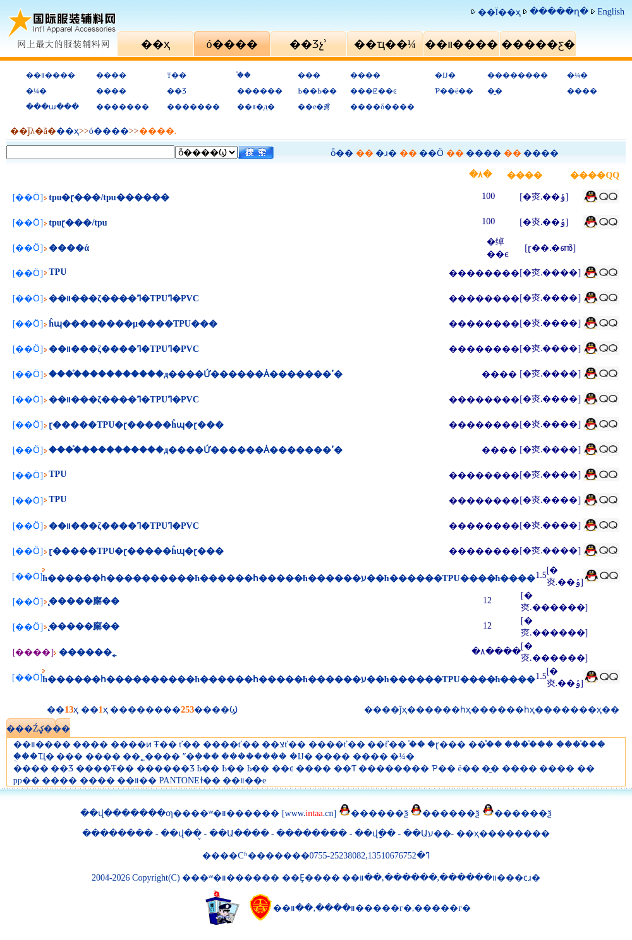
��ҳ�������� (503, 833)
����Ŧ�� (105, 768)
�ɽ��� (446, 744)
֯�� (244, 75)
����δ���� (382, 106)
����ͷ (131, 744)
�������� (517, 75)
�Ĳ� (445, 75)
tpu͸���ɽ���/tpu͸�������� (78, 222)
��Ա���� (239, 833)
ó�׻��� (109, 131)
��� (309, 75)
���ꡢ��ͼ (373, 91)
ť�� (189, 744)
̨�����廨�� (84, 601)
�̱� (494, 91)
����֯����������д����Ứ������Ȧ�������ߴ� (196, 374)
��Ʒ (176, 91)
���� (111, 75)
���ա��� (52, 106)
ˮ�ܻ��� (201, 756)
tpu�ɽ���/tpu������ (109, 197)
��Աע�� (427, 833)
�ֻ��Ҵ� (33, 756)
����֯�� (529, 744)
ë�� (468, 768)
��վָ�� (376, 833)
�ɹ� (386, 153)
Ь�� (208, 768)
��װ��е (244, 780)
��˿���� (151, 756)
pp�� (26, 780)
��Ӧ (431, 153)
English (610, 11)
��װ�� (137, 780)
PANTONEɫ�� (190, 780)
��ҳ (67, 131)
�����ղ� (559, 11)
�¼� (577, 75)
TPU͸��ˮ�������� (57, 272)
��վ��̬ (181, 833)
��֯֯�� (485, 744)
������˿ (87, 652)
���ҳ (586, 709)
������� (122, 106)
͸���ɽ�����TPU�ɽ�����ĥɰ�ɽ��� (136, 425)
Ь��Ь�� (317, 91)
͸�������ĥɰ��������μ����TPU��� (133, 323)
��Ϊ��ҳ (499, 12)
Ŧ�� (176, 75)
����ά (69, 248)
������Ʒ (166, 768)
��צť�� (284, 744)
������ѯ (379, 813)
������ (260, 91)
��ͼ (283, 768)
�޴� (586, 768)
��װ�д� (256, 106)
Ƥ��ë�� (454, 91)
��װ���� (50, 75)
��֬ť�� (386, 744)
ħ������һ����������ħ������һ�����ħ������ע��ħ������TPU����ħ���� (288, 578)
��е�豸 (314, 106)
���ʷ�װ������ (230, 813)
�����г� (442, 908)
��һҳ (520, 709)
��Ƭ (345, 768)
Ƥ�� (444, 768)
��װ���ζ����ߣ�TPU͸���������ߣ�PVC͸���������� (124, 298)
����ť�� (231, 744)
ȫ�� (342, 153)
